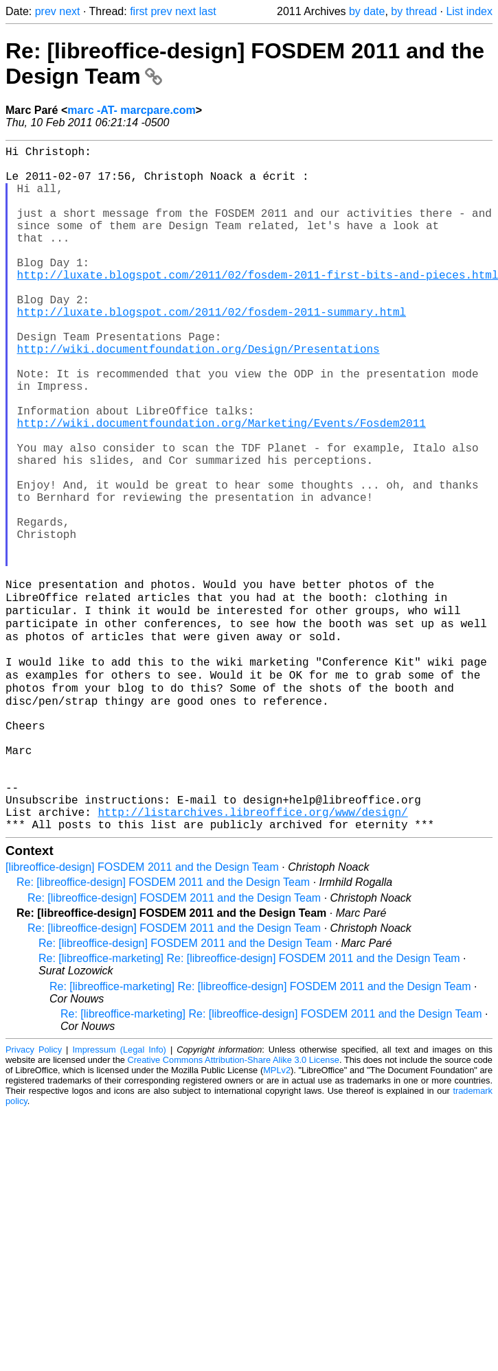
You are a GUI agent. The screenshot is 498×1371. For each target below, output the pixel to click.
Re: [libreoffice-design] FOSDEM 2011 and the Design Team (163, 1027)
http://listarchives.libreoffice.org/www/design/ (252, 953)
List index (469, 11)
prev (45, 11)
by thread (414, 11)
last (207, 11)
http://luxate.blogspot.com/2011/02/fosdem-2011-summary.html (211, 350)
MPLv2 (277, 1215)
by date (367, 11)
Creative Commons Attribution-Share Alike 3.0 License (233, 1204)
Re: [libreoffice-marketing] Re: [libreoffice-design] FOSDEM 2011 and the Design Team (249, 1103)
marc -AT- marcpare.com (131, 110)
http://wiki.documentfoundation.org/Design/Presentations (198, 395)
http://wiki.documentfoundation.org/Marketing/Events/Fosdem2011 (221, 485)
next (69, 11)
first (139, 11)
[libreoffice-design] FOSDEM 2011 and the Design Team (142, 1012)
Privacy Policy (33, 1194)
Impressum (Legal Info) (119, 1194)
